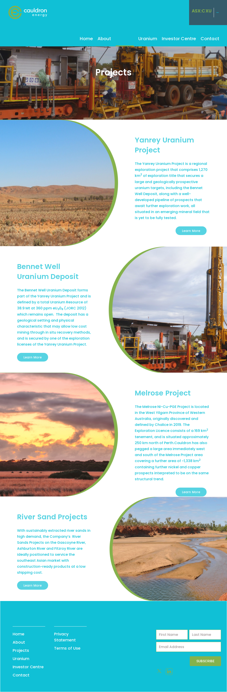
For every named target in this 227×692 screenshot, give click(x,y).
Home (86, 39)
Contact (210, 39)
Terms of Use (67, 648)
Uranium (147, 39)
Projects (125, 39)
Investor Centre (179, 39)
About (104, 39)
